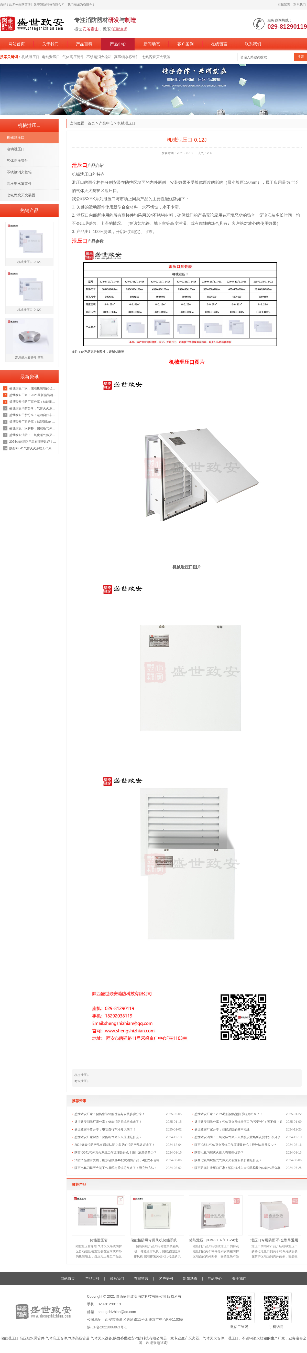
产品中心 (118, 44)
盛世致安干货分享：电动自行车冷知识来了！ (105, 1129)
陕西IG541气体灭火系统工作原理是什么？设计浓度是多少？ (235, 1145)
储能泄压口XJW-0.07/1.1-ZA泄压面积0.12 (216, 1240)
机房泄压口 (82, 1075)
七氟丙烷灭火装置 (156, 57)
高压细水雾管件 (126, 57)
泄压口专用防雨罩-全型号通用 (274, 1240)
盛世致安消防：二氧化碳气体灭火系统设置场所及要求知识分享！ (238, 1137)
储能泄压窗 (99, 1240)
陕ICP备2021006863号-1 (107, 1327)
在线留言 (284, 4)
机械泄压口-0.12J (29, 262)
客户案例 (185, 44)
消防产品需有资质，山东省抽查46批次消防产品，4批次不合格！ (118, 1160)
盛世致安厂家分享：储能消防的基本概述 (222, 1129)
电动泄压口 (51, 57)
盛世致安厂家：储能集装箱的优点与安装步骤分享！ (109, 1114)
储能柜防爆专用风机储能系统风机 (157, 1240)
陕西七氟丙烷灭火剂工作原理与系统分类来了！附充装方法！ (115, 1168)
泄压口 (233, 1338)
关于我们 (50, 44)
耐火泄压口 (82, 1081)
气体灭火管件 (213, 1338)
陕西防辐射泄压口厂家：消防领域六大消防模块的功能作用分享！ (238, 1168)
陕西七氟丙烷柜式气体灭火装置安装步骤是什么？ (228, 1160)
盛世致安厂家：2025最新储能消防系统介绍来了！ (228, 1114)
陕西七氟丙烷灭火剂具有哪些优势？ (219, 1152)
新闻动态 (152, 44)
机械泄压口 (30, 57)
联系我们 (299, 4)
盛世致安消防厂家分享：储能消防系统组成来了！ (108, 1122)
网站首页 (16, 44)
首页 (91, 123)
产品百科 (84, 44)
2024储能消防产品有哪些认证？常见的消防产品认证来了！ (114, 1145)
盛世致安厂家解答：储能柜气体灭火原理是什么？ (108, 1137)
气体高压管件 (73, 57)
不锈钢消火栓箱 (99, 57)
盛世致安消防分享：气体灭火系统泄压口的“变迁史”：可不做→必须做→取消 (240, 1122)
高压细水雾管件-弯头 (29, 358)
